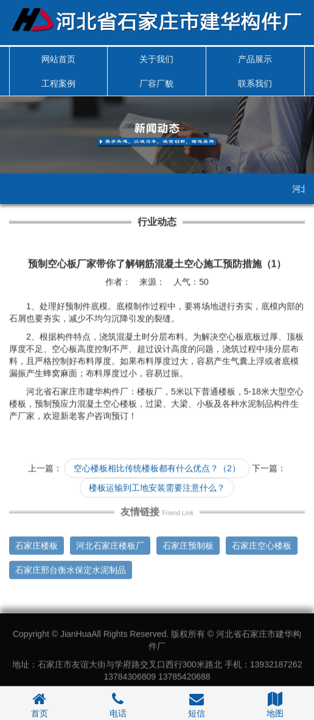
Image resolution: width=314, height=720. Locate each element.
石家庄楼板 (36, 544)
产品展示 (255, 59)
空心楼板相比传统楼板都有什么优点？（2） (157, 468)
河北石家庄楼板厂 (110, 544)
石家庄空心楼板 (261, 544)
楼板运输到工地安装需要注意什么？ (157, 487)
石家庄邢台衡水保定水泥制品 (70, 568)
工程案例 (58, 83)
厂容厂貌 (156, 83)
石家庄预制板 (188, 544)
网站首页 (58, 59)
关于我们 (156, 59)
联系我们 (255, 83)
